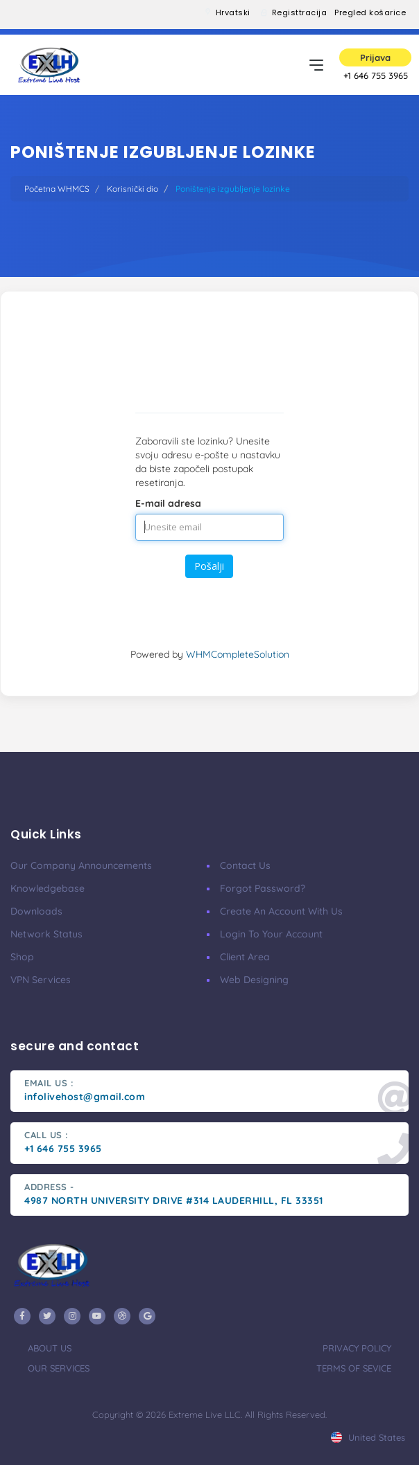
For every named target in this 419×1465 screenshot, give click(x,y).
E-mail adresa (168, 503)
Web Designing (254, 979)
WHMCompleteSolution (237, 654)
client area (245, 957)
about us (49, 1348)
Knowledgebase (47, 888)
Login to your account (271, 934)
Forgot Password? (262, 888)
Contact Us (245, 865)
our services (58, 1368)
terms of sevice (353, 1368)
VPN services (40, 979)
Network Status (46, 934)
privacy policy (357, 1348)
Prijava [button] (375, 57)
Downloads (36, 911)
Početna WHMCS (56, 188)
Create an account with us (281, 911)
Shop (22, 957)
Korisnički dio (132, 188)
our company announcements (81, 865)
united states (368, 1437)
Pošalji (209, 566)
